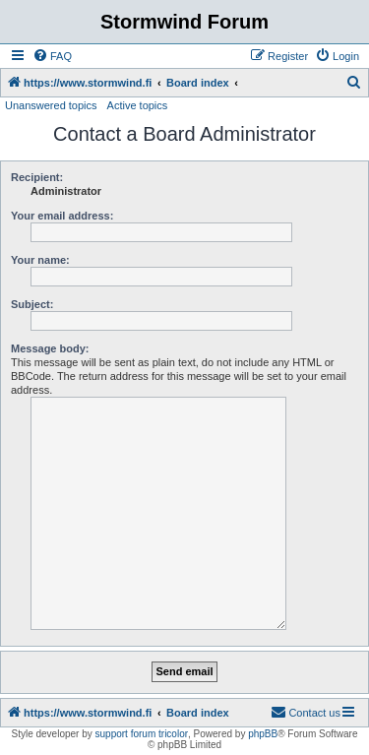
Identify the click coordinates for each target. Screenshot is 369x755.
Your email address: (62, 215)
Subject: (32, 304)
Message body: (50, 348)
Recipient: (37, 177)
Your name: (40, 260)
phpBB (262, 733)
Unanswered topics (51, 105)
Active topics (137, 105)
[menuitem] (52, 56)
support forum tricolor (141, 733)
